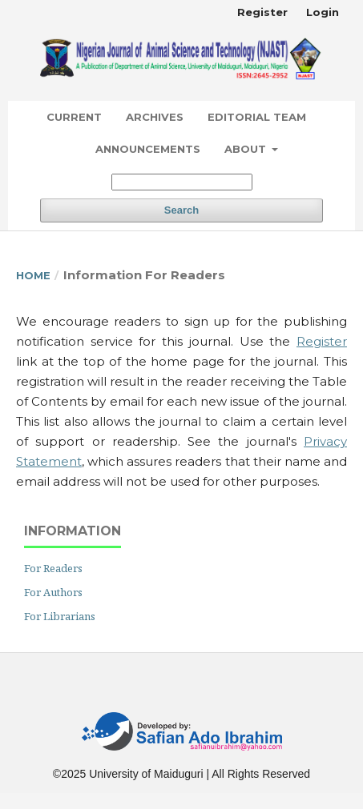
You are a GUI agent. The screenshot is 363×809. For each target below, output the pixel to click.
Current (74, 116)
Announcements (147, 148)
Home (33, 275)
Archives (155, 116)
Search (181, 210)
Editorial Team (257, 116)
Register (262, 12)
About (246, 148)
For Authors (53, 592)
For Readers (53, 568)
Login (322, 12)
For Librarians (59, 616)
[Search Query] (181, 182)
